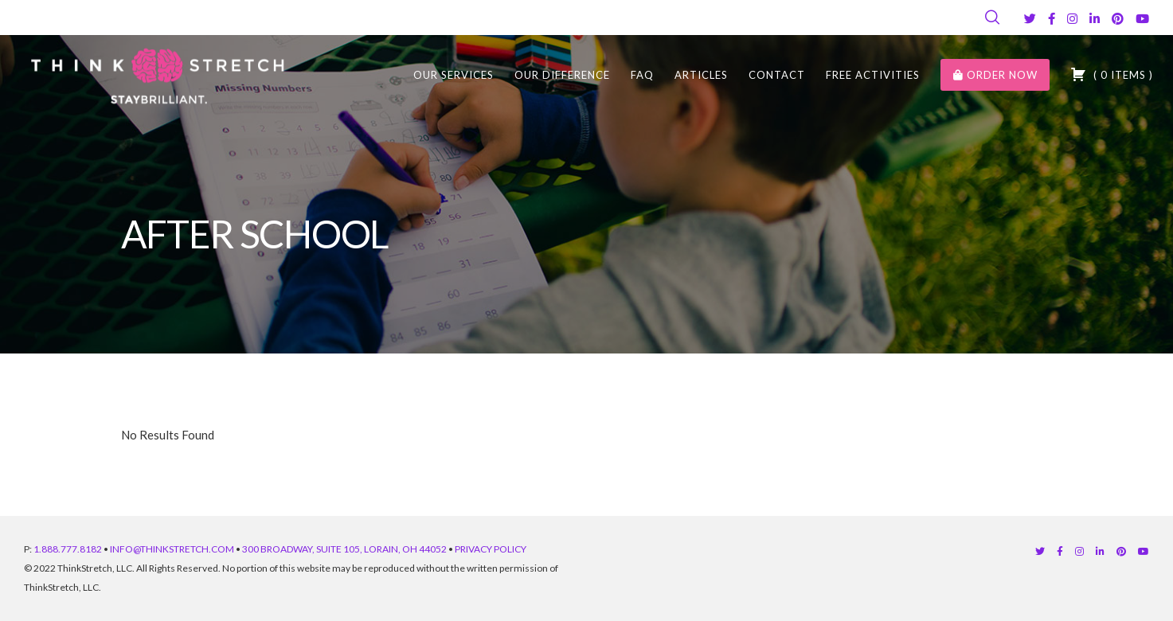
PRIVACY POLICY (490, 549)
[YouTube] (1142, 19)
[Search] (992, 17)
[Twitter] (1030, 19)
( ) (1111, 74)
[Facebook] (1051, 19)
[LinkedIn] (1094, 19)
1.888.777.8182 (67, 549)
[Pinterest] (1118, 19)
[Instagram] (1072, 19)
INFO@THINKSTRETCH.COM (172, 549)
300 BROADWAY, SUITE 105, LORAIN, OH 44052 (344, 549)
